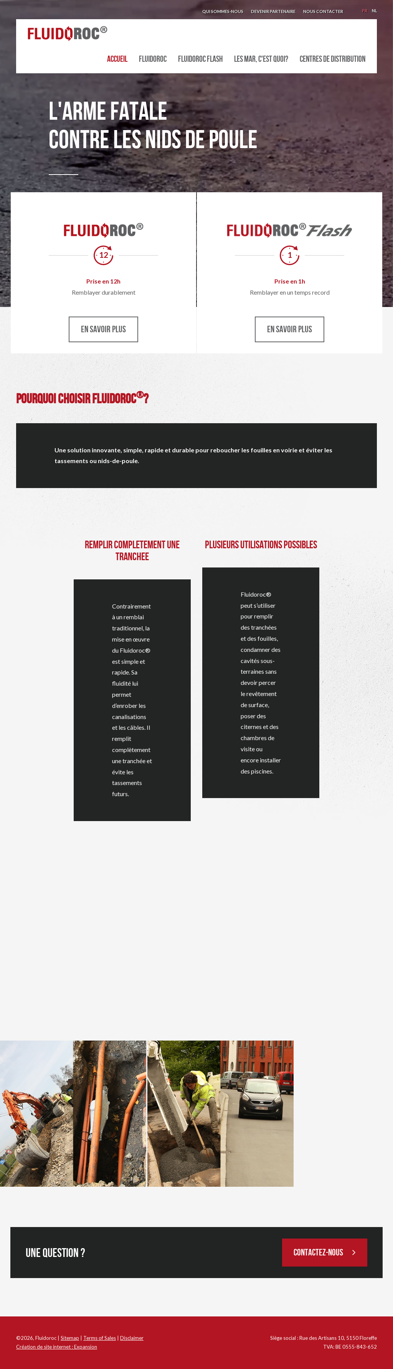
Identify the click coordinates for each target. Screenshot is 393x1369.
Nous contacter (323, 11)
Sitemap (70, 1338)
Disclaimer (132, 1338)
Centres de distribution (332, 59)
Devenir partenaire (273, 11)
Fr (364, 10)
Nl (374, 10)
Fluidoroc (153, 59)
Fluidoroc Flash (200, 59)
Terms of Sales (99, 1338)
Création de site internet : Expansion (56, 1347)
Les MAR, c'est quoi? (261, 59)
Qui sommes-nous (222, 11)
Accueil (117, 59)
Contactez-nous (325, 1252)
